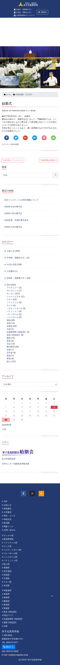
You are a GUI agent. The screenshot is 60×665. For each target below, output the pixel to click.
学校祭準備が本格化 (48, 160)
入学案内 (11, 271)
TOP (5, 501)
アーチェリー (13, 288)
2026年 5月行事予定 (13, 213)
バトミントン (13, 311)
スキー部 (7, 582)
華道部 (6, 608)
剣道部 (6, 575)
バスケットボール (14, 308)
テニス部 (7, 546)
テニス (10, 305)
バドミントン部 (10, 560)
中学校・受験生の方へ (23, 12)
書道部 (6, 601)
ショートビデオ (13, 296)
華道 (9, 358)
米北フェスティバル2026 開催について (21, 200)
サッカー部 (8, 535)
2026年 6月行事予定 (13, 207)
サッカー (11, 293)
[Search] (27, 175)
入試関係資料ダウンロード (24, 15)
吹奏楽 (10, 326)
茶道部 (6, 605)
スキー (10, 299)
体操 (9, 320)
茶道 (9, 355)
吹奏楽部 (7, 590)
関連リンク (8, 526)
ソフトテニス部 (10, 543)
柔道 (9, 341)
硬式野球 (11, 347)
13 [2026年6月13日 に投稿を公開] (54, 407)
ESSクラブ (8, 615)
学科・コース (9, 516)
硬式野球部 (8, 539)
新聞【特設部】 (10, 622)
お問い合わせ (9, 530)
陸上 (9, 361)
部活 (9, 285)
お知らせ (11, 251)
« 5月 (4, 429)
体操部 (6, 567)
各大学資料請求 (9, 459)
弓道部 (6, 578)
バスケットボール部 (12, 550)
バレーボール (13, 314)
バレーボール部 (10, 553)
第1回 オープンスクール (12, 160)
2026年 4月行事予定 (13, 227)
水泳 (9, 344)
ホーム (7, 94)
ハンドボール (13, 317)
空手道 (10, 353)
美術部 (6, 597)
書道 (9, 338)
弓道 (9, 329)
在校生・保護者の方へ (23, 9)
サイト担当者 (30, 111)
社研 (9, 350)
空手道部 (7, 571)
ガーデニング (13, 291)
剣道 (9, 323)
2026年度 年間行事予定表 (16, 220)
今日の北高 (18, 94)
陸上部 (6, 564)
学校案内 (7, 508)
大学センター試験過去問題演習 (15, 464)
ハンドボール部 (10, 557)
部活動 (6, 523)
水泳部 (6, 585)
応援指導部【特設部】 (16, 332)
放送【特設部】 (13, 335)
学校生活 (7, 519)
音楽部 (6, 594)
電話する (8, 647)
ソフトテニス (13, 302)
